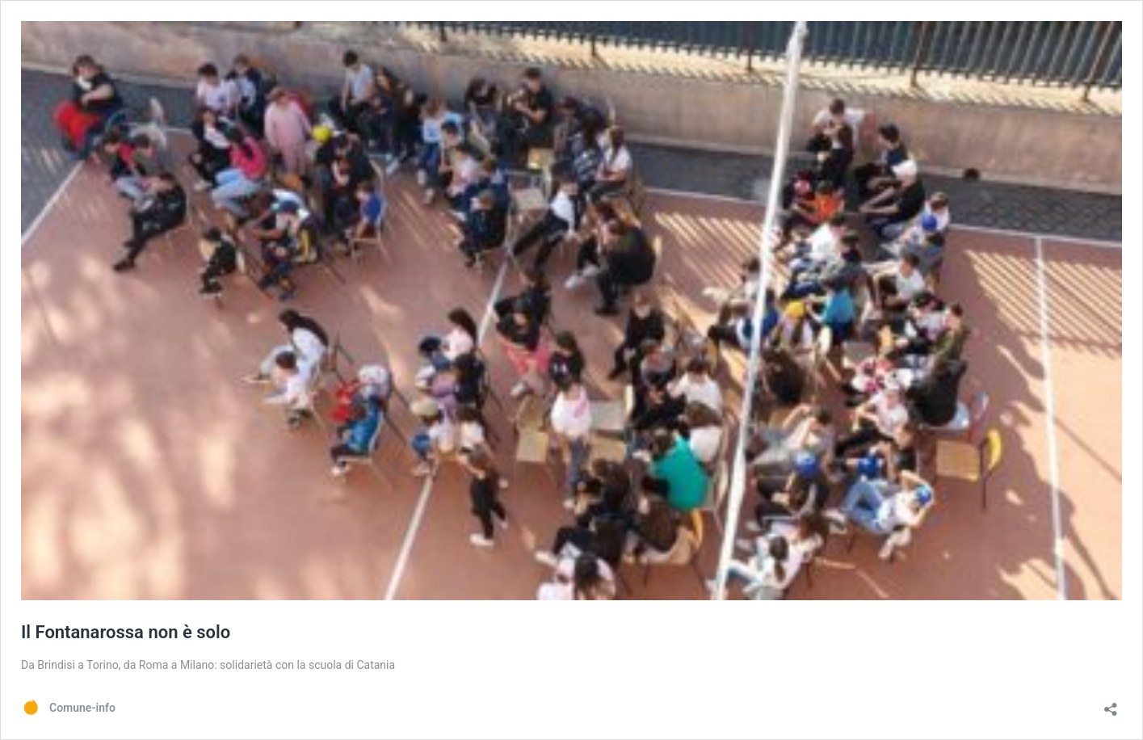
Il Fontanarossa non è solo (125, 632)
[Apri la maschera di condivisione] (1110, 704)
